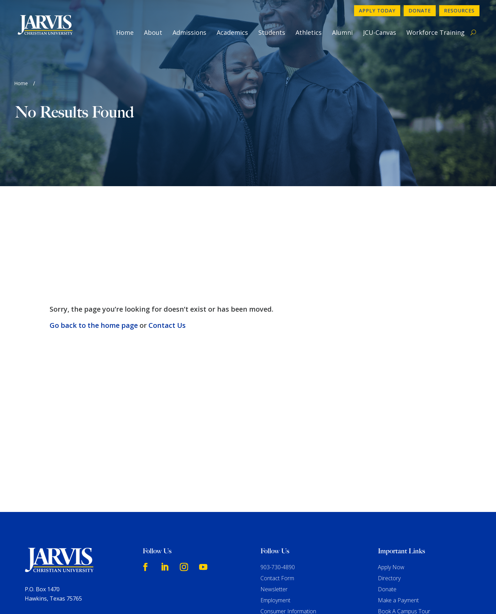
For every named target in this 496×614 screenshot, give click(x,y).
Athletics (309, 32)
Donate (420, 10)
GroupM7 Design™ (318, 598)
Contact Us (167, 227)
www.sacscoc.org (137, 580)
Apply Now (391, 469)
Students (271, 32)
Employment (275, 502)
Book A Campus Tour (404, 513)
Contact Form (277, 480)
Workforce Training (435, 32)
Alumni (342, 32)
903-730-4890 (277, 469)
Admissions (189, 32)
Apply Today (377, 10)
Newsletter (274, 491)
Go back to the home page (94, 227)
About (153, 32)
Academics (232, 32)
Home (125, 32)
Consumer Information (288, 513)
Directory (389, 480)
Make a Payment (398, 502)
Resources (459, 10)
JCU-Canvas (379, 32)
